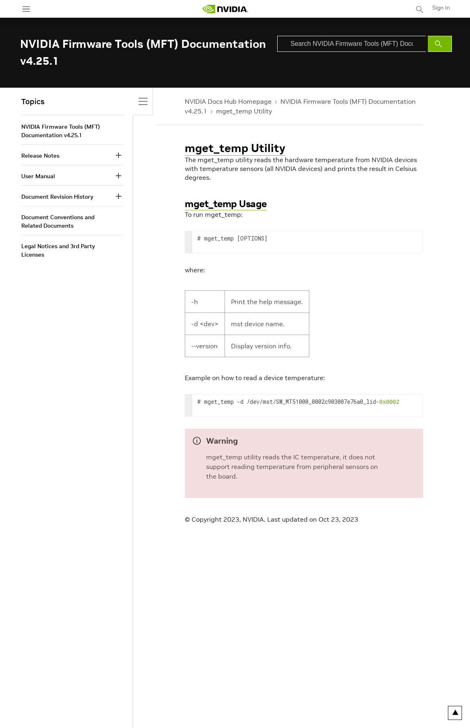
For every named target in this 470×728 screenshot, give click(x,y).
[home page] (225, 9)
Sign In (441, 7)
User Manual (38, 176)
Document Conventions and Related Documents (57, 221)
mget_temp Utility (244, 111)
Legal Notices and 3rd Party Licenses (58, 250)
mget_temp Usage (226, 203)
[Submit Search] (440, 44)
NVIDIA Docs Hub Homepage (228, 101)
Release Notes (40, 155)
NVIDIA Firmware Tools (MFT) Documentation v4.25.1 (60, 131)
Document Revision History (57, 196)
